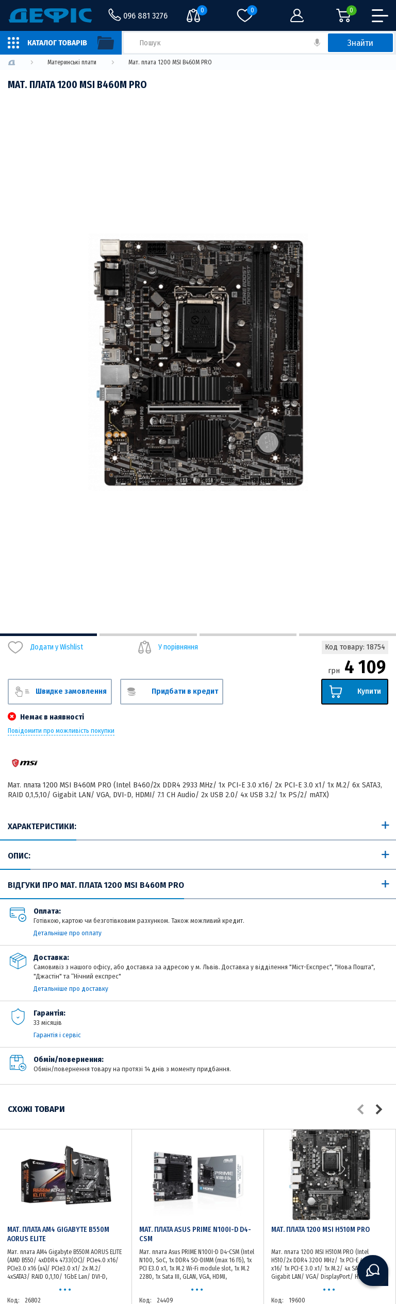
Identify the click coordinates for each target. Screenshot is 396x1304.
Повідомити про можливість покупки (61, 730)
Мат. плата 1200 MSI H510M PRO (320, 1229)
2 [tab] (148, 634)
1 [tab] (48, 634)
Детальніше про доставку (71, 988)
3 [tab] (248, 634)
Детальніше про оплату (68, 933)
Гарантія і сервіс (57, 1035)
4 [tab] (347, 634)
